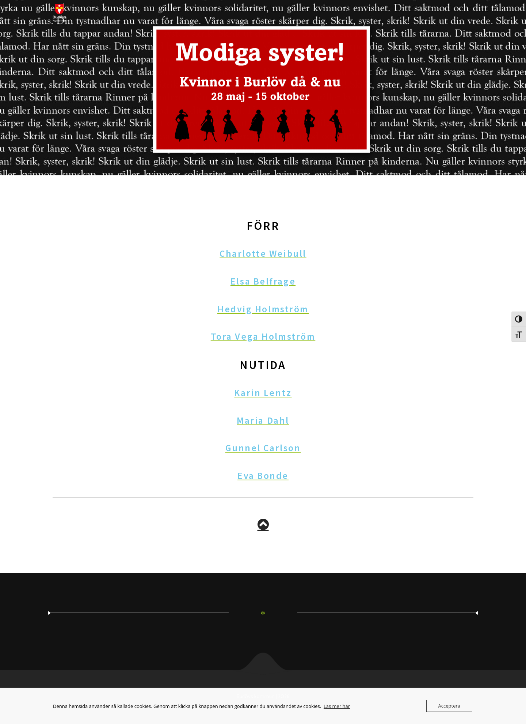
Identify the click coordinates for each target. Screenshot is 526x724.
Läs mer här (337, 706)
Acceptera (449, 705)
